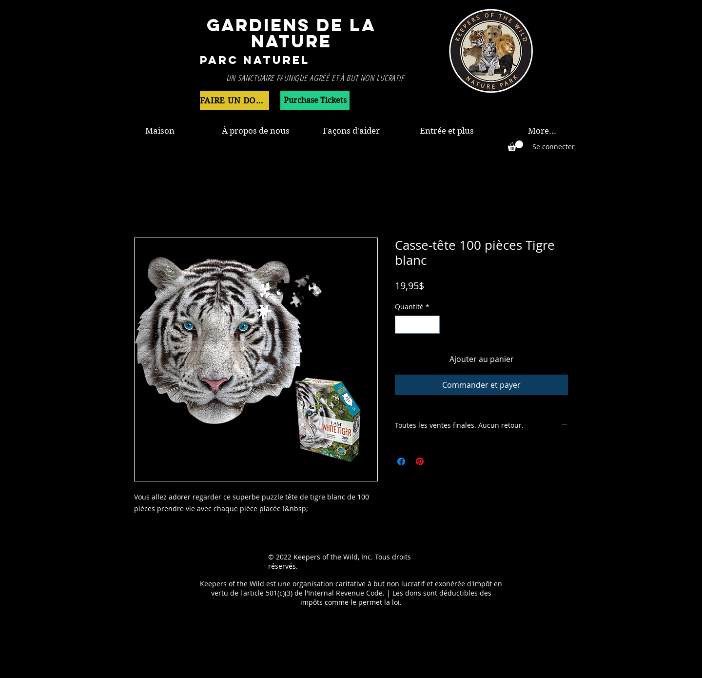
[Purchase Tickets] (315, 100)
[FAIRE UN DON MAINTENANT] (234, 100)
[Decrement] (402, 324)
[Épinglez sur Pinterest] (420, 461)
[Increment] (432, 324)
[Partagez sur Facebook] (401, 461)
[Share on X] (438, 461)
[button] (515, 145)
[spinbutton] (417, 324)
